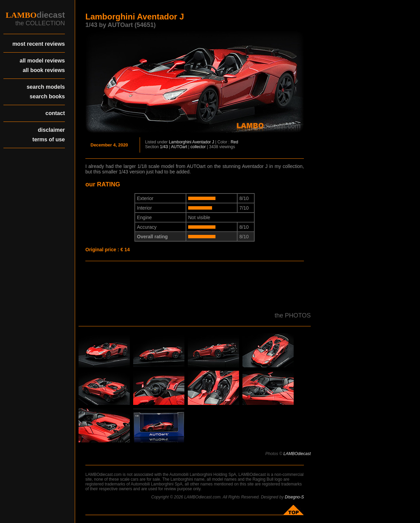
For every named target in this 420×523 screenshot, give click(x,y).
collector (198, 146)
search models (46, 87)
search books (47, 96)
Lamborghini (180, 142)
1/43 (164, 146)
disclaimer (51, 130)
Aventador (201, 142)
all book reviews (44, 70)
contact (55, 113)
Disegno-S (294, 497)
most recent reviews (38, 44)
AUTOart (179, 146)
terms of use (48, 139)
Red (234, 142)
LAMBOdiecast (297, 453)
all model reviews (42, 60)
